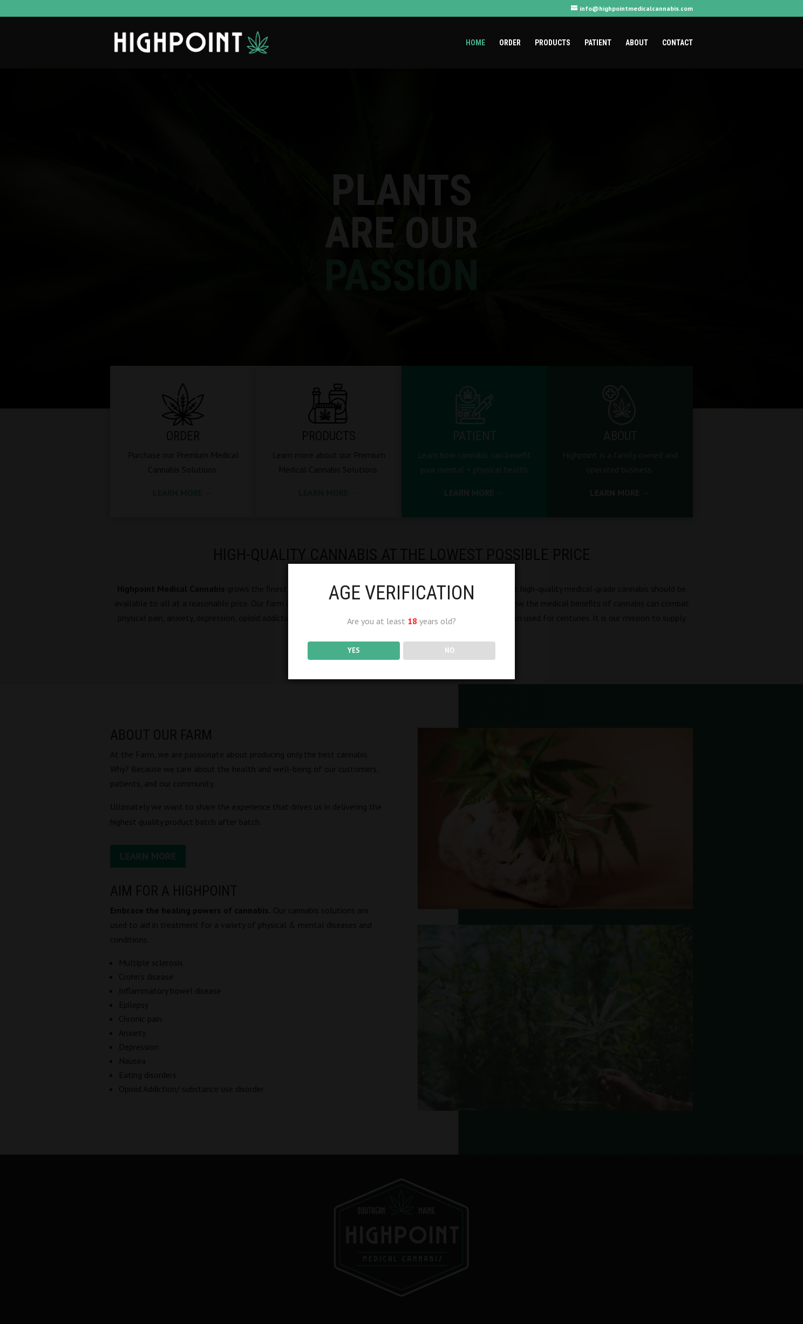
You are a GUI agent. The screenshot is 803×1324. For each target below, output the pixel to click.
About (636, 43)
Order (510, 43)
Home (475, 43)
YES (354, 650)
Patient (597, 43)
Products (552, 43)
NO (449, 650)
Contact (677, 43)
